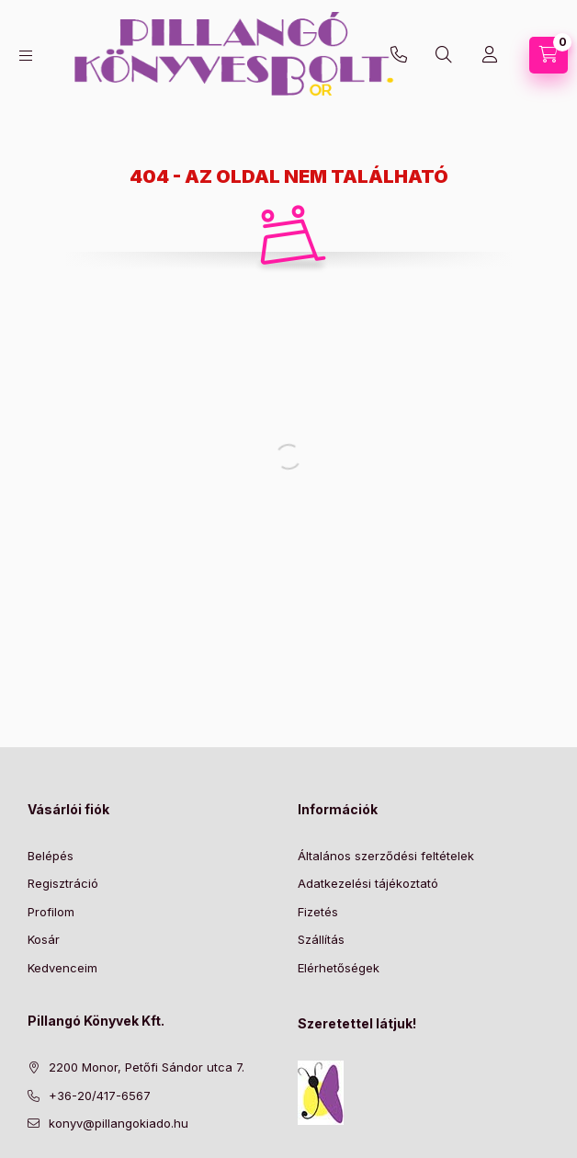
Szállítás (321, 939)
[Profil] (489, 55)
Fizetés (318, 911)
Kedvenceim (62, 967)
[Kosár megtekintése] (548, 55)
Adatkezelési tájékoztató (368, 883)
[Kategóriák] (25, 56)
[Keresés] (443, 55)
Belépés (51, 855)
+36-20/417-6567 (398, 55)
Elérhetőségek (338, 967)
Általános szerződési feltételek (386, 855)
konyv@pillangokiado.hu (118, 1123)
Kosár (44, 939)
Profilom (51, 911)
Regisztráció (63, 883)
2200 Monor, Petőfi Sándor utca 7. (146, 1067)
